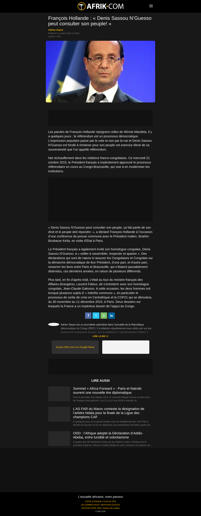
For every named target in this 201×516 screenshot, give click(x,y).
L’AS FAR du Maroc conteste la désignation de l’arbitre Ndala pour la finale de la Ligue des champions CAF (108, 413)
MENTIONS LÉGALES (110, 505)
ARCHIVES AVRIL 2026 (91, 508)
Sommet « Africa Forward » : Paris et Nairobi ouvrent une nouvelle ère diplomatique (107, 391)
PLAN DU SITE (109, 501)
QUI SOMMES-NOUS (90, 505)
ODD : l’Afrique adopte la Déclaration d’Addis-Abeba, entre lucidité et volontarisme (108, 435)
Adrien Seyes (55, 29)
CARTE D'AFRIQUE (93, 501)
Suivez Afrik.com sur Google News (75, 347)
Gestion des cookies (111, 508)
